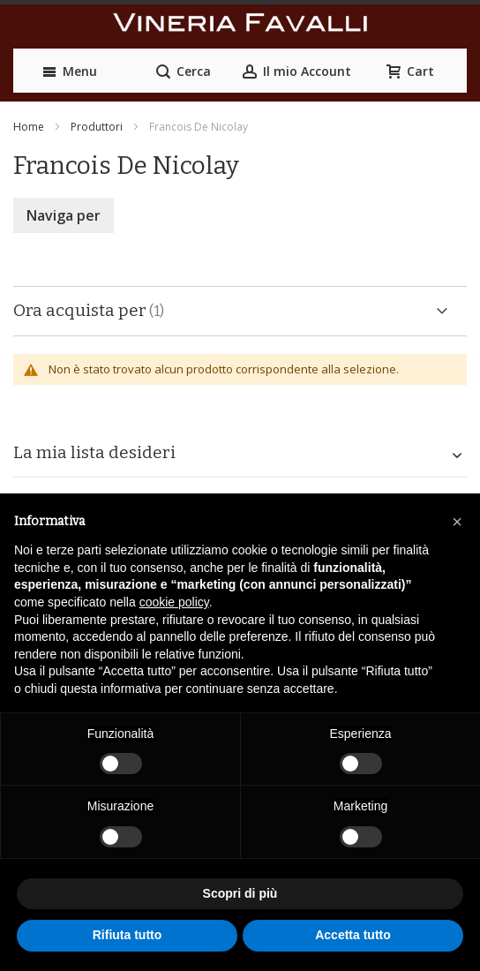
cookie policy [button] (174, 602)
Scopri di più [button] (240, 893)
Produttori (97, 126)
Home (28, 126)
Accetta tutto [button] (353, 935)
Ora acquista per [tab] (79, 310)
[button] (457, 522)
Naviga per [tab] (63, 215)
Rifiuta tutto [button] (127, 935)
